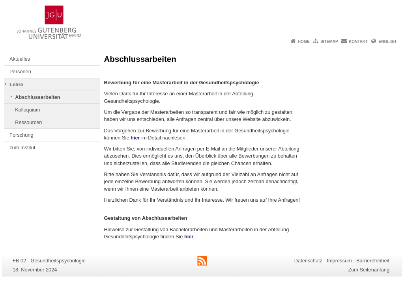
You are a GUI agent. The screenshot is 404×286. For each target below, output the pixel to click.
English (387, 41)
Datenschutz (308, 261)
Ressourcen (28, 122)
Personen (20, 71)
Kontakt (358, 41)
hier (135, 138)
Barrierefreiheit (372, 261)
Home (304, 41)
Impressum (339, 261)
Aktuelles (19, 59)
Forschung (21, 135)
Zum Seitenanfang (368, 270)
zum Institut (22, 147)
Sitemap (329, 41)
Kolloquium (27, 110)
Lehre (16, 84)
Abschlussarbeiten (37, 97)
